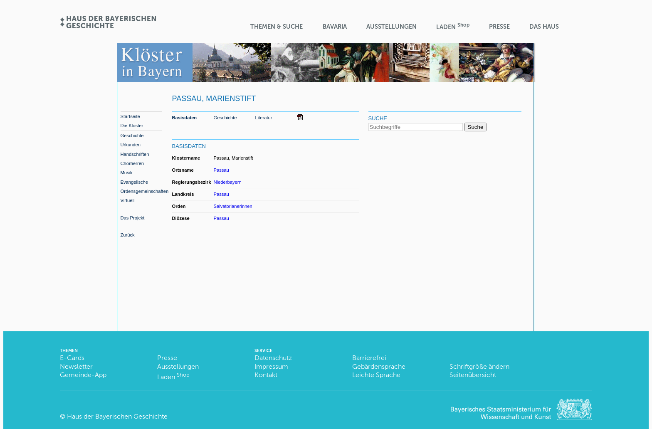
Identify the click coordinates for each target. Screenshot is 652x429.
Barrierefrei (369, 357)
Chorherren (132, 163)
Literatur (263, 117)
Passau (221, 170)
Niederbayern (228, 182)
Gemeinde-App (83, 374)
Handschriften (135, 154)
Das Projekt (133, 217)
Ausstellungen (391, 26)
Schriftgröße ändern (479, 366)
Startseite (130, 116)
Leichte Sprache (376, 374)
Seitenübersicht (472, 374)
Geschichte (132, 135)
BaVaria (335, 26)
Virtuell (128, 200)
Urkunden (131, 144)
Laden (452, 26)
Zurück (128, 234)
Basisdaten (184, 117)
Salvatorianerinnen (233, 206)
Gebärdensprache (378, 366)
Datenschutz (273, 357)
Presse (499, 26)
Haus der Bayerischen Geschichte (117, 416)
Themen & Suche (276, 26)
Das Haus (544, 26)
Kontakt (265, 374)
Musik (127, 172)
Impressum (271, 366)
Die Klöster (132, 125)
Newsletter (76, 366)
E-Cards (72, 357)
